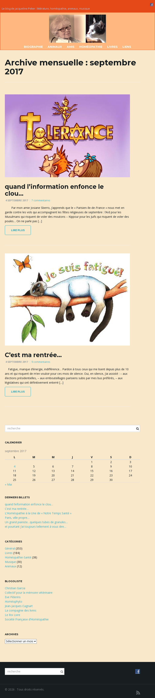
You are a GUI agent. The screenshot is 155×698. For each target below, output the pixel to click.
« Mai (8, 484)
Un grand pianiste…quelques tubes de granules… (36, 522)
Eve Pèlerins (13, 597)
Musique (10, 562)
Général (10, 548)
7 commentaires (40, 200)
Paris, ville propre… (17, 518)
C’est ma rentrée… (33, 355)
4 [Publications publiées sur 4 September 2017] (14, 466)
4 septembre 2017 (16, 200)
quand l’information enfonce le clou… (54, 190)
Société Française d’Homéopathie (27, 619)
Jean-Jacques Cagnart (19, 606)
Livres (112, 47)
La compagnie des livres (20, 610)
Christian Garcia (15, 588)
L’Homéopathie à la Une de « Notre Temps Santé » (38, 513)
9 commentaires (40, 362)
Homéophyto (13, 601)
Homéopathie (90, 47)
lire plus (18, 230)
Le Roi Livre (12, 615)
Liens (127, 47)
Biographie (33, 47)
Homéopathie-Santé (18, 557)
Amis (70, 47)
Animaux (55, 47)
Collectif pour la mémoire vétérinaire (28, 592)
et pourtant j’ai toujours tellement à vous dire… (35, 526)
